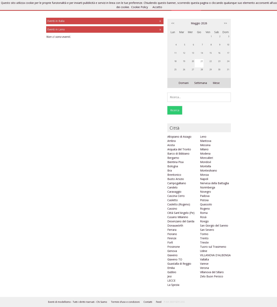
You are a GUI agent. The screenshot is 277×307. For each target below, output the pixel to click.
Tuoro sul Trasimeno (213, 246)
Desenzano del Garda (180, 221)
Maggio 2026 (199, 23)
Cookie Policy (139, 7)
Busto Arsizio (175, 179)
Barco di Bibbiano (178, 153)
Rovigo (204, 221)
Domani (184, 83)
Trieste (204, 242)
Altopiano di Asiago (179, 136)
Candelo (172, 187)
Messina (205, 145)
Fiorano (172, 234)
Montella (205, 166)
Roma (204, 213)
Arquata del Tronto (179, 149)
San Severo (207, 230)
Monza (204, 175)
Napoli (204, 179)
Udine (203, 251)
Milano (204, 149)
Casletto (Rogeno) (178, 204)
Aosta (171, 145)
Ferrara (171, 230)
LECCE (171, 280)
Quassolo (206, 204)
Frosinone (173, 246)
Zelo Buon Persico (211, 276)
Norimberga (207, 187)
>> (225, 23)
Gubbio (171, 272)
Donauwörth (175, 225)
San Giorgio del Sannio (214, 225)
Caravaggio (174, 191)
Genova (172, 251)
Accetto (157, 7)
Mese (216, 83)
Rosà (203, 217)
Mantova (205, 141)
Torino (204, 234)
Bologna (172, 166)
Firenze (171, 238)
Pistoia (204, 200)
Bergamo (173, 158)
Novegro (205, 191)
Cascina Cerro (176, 196)
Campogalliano (176, 183)
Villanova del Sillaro (212, 272)
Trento (204, 238)
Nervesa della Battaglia (214, 183)
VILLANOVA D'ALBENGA (215, 255)
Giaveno (172, 255)
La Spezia (173, 285)
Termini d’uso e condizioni (125, 302)
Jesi (169, 276)
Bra (169, 170)
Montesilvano (208, 170)
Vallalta (204, 259)
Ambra (171, 141)
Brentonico (174, 175)
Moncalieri (206, 158)
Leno (203, 136)
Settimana (200, 83)
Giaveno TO (174, 259)
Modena (205, 153)
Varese (204, 263)
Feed (158, 302)
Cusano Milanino (177, 217)
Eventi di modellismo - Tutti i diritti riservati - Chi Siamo (77, 302)
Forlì (170, 242)
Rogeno (205, 208)
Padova (204, 196)
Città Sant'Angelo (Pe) (180, 213)
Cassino (172, 208)
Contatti (148, 302)
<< (172, 23)
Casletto (172, 200)
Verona (204, 268)
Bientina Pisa (175, 162)
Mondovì (205, 162)
